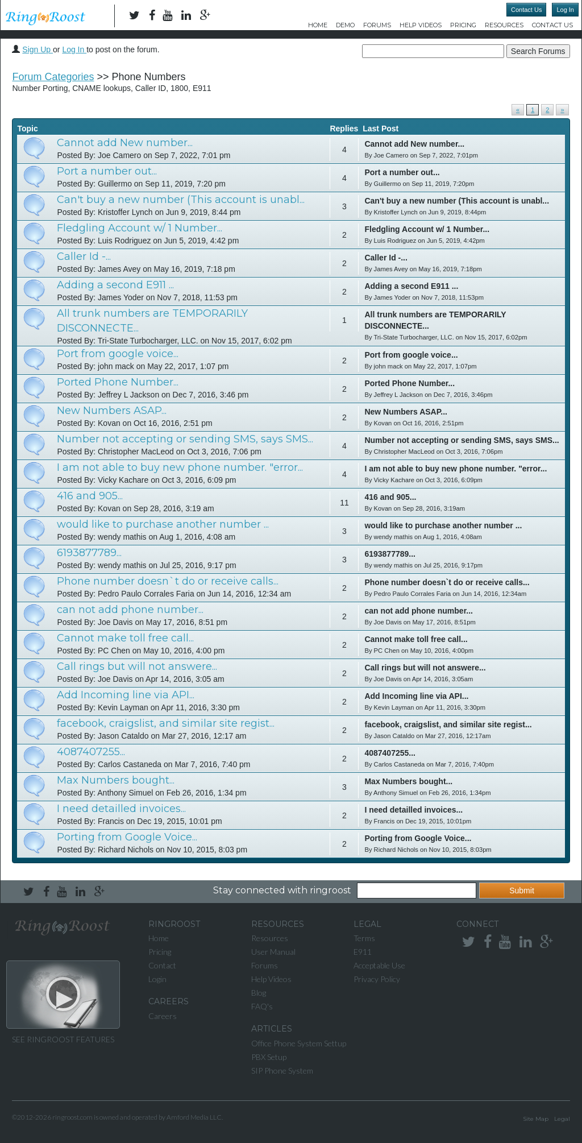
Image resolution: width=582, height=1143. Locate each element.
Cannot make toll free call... (125, 638)
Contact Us (526, 9)
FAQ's (262, 1006)
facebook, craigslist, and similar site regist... (166, 723)
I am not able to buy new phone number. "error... (180, 467)
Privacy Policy (377, 979)
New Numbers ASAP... (112, 410)
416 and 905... (90, 496)
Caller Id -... (84, 256)
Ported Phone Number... (117, 382)
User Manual (273, 951)
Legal (562, 1119)
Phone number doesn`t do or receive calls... (167, 581)
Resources (504, 25)
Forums (377, 25)
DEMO (345, 25)
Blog (258, 992)
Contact (162, 965)
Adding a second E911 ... (115, 285)
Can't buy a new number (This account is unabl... (181, 199)
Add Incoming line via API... (125, 695)
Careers (162, 1016)
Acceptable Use (379, 965)
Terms (364, 938)
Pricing (463, 25)
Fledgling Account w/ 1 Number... (139, 228)
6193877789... (89, 552)
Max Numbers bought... (115, 780)
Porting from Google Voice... (127, 837)
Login (157, 979)
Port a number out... (107, 171)
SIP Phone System (282, 1070)
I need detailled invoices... (121, 808)
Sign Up (37, 49)
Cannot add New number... (125, 142)
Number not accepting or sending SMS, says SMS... (185, 439)
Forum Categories (53, 76)
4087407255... (91, 752)
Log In (565, 9)
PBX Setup (268, 1057)
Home (317, 25)
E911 (363, 951)
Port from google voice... (117, 353)
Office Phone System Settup (298, 1043)
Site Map (535, 1119)
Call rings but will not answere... (137, 666)
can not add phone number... (130, 609)
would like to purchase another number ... (163, 524)
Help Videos (421, 25)
